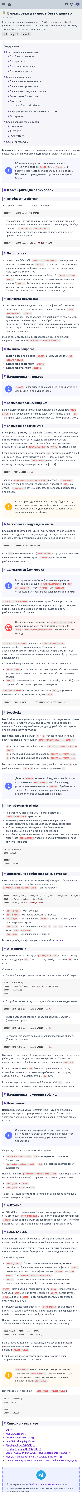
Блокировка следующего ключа (28, 91)
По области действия (22, 56)
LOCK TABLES (17, 136)
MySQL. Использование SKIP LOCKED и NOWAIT (33, 1432)
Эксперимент (17, 116)
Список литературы (17, 142)
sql (5, 34)
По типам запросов (21, 71)
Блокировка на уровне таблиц (23, 122)
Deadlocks (15, 101)
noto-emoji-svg (42, 1486)
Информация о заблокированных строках (33, 111)
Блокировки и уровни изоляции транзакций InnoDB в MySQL (40, 1436)
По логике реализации (22, 66)
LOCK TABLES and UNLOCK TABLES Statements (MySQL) (37, 1428)
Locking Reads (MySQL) (19, 1413)
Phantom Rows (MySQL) (19, 1421)
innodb (25, 34)
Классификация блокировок (22, 52)
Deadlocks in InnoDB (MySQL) (22, 1425)
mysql (14, 34)
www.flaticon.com (72, 1486)
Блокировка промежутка (24, 86)
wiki (8, 1406)
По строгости (17, 61)
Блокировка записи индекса (25, 81)
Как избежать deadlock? (27, 105)
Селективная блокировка (24, 96)
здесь (57, 924)
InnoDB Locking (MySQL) (19, 1417)
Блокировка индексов (18, 77)
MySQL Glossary (15, 1409)
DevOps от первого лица (43, 1460)
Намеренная (17, 126)
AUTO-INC (15, 131)
